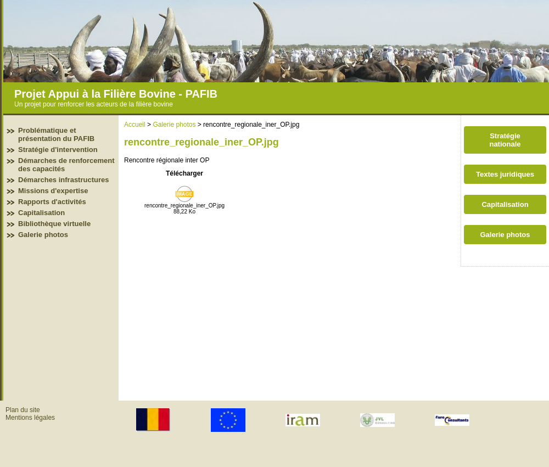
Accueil (134, 124)
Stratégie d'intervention (58, 149)
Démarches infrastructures (63, 180)
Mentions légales (30, 417)
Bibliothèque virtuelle (54, 224)
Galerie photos (43, 234)
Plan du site (22, 410)
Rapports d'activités (52, 202)
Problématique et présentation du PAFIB (56, 134)
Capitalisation (41, 213)
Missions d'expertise (53, 191)
